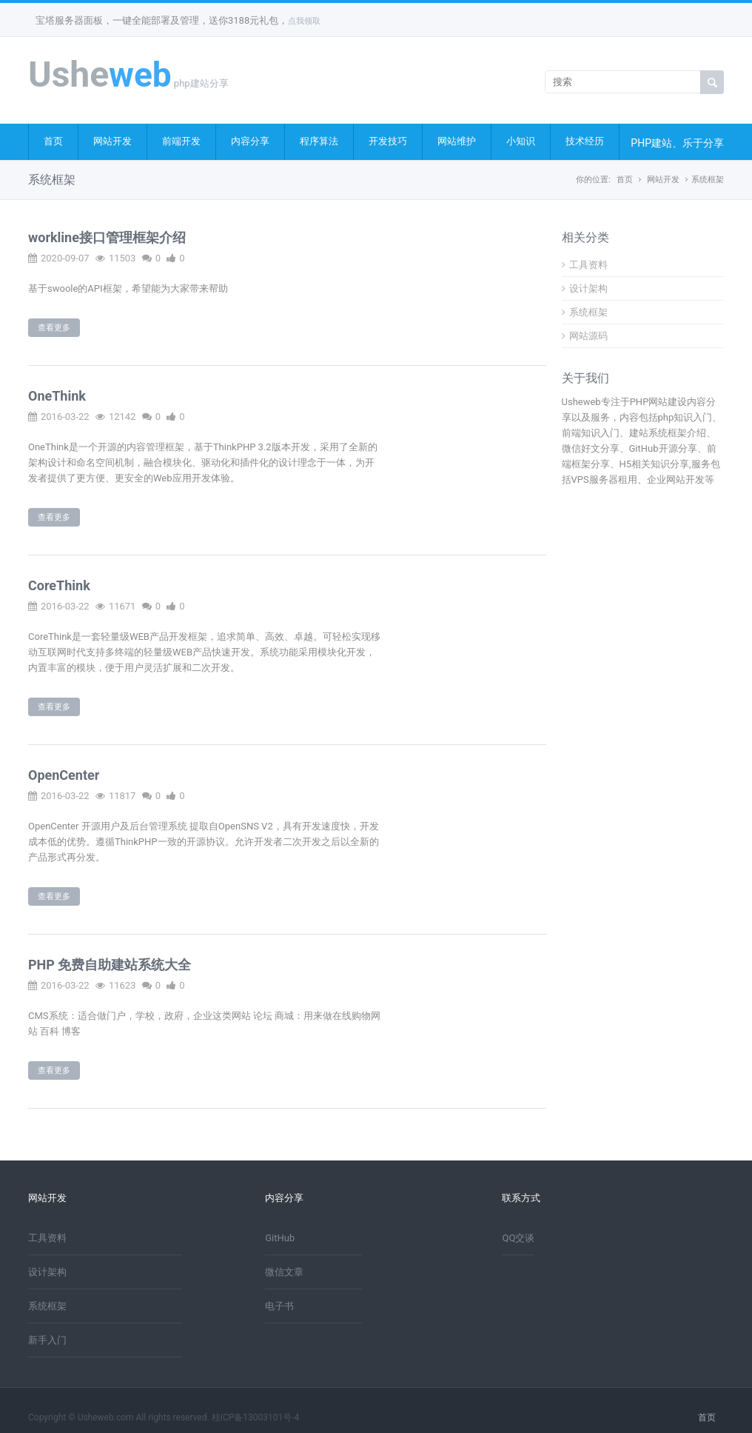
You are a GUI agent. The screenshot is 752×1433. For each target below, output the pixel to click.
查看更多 (54, 328)
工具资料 (585, 264)
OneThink (57, 396)
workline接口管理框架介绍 (107, 237)
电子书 (279, 1306)
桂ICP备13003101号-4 (256, 1417)
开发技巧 (388, 141)
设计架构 (585, 288)
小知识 (520, 141)
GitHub (280, 1237)
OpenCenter (63, 775)
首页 (53, 141)
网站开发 (112, 141)
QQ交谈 (518, 1237)
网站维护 (456, 141)
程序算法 (319, 141)
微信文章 (284, 1271)
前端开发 (181, 141)
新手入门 (47, 1340)
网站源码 (585, 335)
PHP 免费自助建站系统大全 (109, 964)
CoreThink (59, 585)
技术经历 (584, 141)
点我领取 (304, 21)
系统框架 (707, 179)
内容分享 (250, 141)
